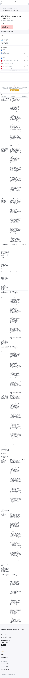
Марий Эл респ (13, 101)
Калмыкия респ (15, 144)
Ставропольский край (16, 105)
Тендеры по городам (4, 665)
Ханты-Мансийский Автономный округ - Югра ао (15, 137)
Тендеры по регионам (4, 663)
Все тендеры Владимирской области (7, 20)
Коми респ (17, 100)
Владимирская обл (15, 110)
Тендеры (2, 651)
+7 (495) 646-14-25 (5, 641)
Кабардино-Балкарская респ (15, 99)
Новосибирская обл (13, 123)
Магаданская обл (15, 119)
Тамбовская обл (13, 131)
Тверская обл (18, 131)
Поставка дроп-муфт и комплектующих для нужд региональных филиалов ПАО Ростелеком (5, 342)
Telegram (3, 644)
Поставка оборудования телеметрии (3, 514)
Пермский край (14, 126)
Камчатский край (13, 117)
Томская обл (12, 133)
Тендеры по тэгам (4, 668)
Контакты (2, 654)
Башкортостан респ (13, 98)
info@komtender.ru (5, 642)
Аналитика (2, 652)
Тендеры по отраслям (4, 666)
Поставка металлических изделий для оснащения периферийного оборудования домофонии (4, 463)
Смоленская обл (15, 130)
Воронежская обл (13, 114)
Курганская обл (14, 118)
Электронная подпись (4, 657)
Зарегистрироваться (14, 90)
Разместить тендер (4, 658)
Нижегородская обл (15, 121)
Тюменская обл (17, 133)
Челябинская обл (13, 134)
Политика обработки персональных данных (8, 676)
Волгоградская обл (13, 111)
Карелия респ (12, 100)
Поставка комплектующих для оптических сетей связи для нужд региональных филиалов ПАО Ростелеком (4, 295)
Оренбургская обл (15, 124)
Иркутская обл (14, 115)
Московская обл (13, 120)
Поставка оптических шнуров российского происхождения (5, 575)
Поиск (2, 649)
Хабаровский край (13, 106)
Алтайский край (13, 104)
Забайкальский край (13, 135)
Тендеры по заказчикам (5, 669)
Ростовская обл (13, 127)
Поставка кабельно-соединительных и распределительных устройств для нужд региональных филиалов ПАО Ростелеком (4, 399)
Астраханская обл (13, 108)
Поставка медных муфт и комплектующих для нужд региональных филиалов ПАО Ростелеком (5, 149)
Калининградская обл (14, 116)
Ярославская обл (13, 136)
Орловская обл (13, 125)
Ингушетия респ (13, 514)
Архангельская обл (15, 107)
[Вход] (28, 1)
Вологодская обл (13, 161)
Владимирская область (10, 23)
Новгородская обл (13, 140)
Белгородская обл (13, 109)
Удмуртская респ (15, 102)
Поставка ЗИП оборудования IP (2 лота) (4, 564)
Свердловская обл (13, 139)
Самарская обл (14, 128)
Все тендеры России (4, 671)
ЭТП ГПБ (2, 40)
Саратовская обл (13, 129)
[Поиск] (1, 4)
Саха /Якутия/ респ (15, 517)
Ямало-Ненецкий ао (17, 138)
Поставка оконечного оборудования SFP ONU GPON (5, 456)
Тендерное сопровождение (6, 655)
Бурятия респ (17, 142)
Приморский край (15, 520)
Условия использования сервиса (22, 676)
